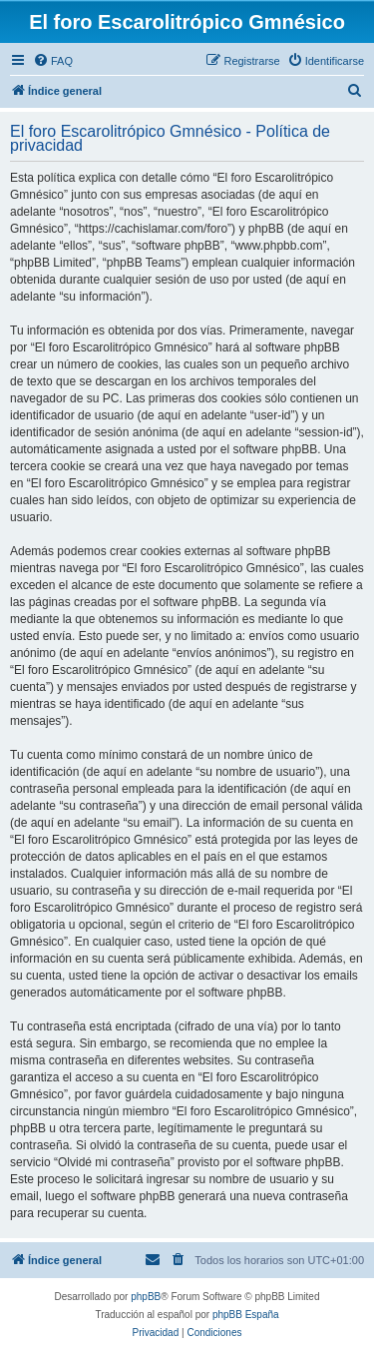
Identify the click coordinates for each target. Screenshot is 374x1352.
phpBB (146, 1296)
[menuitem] (53, 61)
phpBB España (245, 1314)
